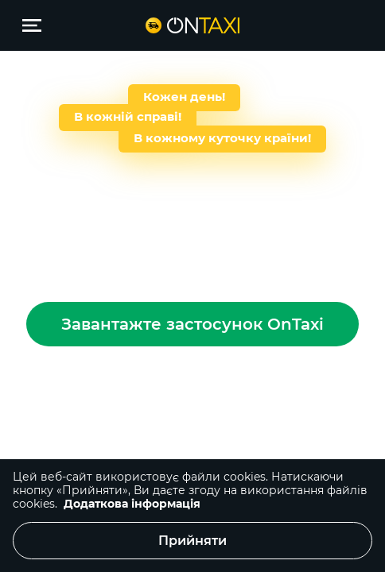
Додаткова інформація (132, 504)
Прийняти (192, 540)
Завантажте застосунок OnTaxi (192, 324)
